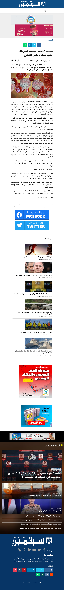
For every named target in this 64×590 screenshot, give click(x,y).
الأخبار (40, 316)
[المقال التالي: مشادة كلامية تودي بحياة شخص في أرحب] (48, 206)
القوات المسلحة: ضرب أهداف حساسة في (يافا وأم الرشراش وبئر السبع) (41, 524)
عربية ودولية (39, 296)
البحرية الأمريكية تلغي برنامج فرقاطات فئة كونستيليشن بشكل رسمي (33, 352)
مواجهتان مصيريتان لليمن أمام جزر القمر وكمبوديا (36, 332)
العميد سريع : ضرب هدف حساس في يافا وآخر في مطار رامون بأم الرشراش (40, 528)
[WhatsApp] (24, 550)
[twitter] (39, 550)
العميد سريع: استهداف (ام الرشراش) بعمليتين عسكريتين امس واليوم (41, 520)
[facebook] (44, 550)
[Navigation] (49, 10)
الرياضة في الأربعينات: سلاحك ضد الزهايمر (38, 257)
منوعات (40, 259)
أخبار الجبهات (55, 468)
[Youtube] (34, 550)
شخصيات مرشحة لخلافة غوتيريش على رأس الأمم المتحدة (33, 294)
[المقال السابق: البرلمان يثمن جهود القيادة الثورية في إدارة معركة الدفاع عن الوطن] (15, 206)
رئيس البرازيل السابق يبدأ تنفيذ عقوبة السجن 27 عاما (34, 275)
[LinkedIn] (29, 550)
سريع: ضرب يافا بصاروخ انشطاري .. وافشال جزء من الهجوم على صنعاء (41, 516)
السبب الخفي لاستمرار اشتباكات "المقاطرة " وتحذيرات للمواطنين (34, 313)
